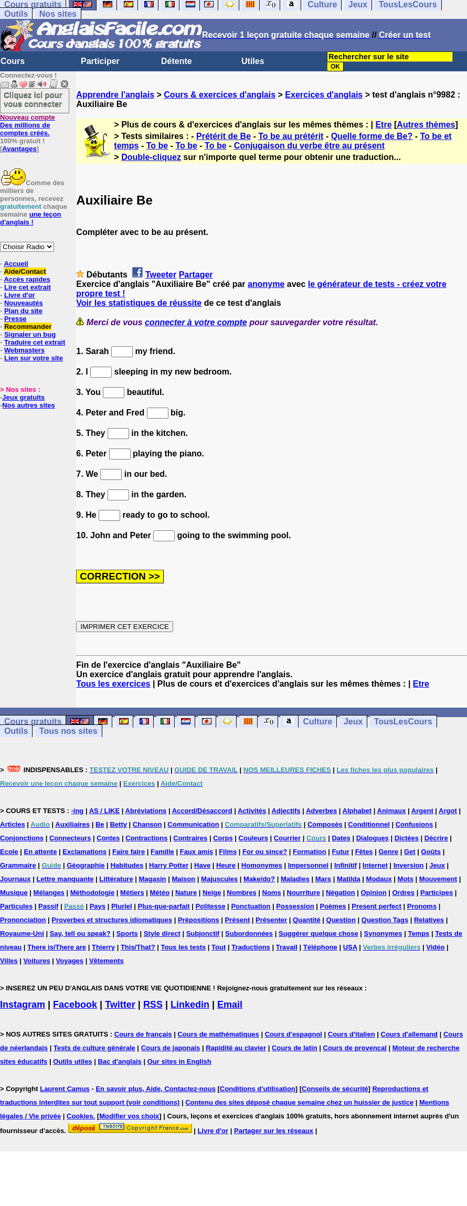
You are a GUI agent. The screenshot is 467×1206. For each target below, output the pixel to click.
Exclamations (84, 852)
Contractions (146, 838)
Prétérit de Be (223, 136)
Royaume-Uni (22, 933)
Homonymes (261, 865)
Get (410, 852)
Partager (196, 274)
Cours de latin (294, 1048)
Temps (418, 933)
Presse (15, 319)
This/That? (138, 947)
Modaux (379, 879)
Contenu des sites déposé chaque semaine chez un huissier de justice (299, 1102)
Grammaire (18, 865)
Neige (212, 893)
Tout (218, 947)
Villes (9, 961)
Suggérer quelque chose (318, 933)
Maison (183, 879)
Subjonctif (203, 933)
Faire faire (128, 852)
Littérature (116, 879)
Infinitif (345, 865)
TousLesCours (403, 721)
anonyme (266, 284)
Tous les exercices (113, 683)
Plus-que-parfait (164, 906)
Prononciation (23, 920)
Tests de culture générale (94, 1048)
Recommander (27, 326)
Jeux (353, 721)
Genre (388, 852)
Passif (48, 906)
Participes (436, 893)
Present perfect (376, 906)
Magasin (152, 879)
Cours (13, 61)
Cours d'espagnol (293, 1034)
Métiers (132, 893)
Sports (127, 933)
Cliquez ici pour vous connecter (33, 99)
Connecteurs (70, 838)
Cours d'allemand (409, 1034)
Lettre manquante (64, 879)
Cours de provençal (355, 1048)
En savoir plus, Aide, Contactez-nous (155, 1089)
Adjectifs (286, 811)
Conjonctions (22, 838)
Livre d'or (19, 295)
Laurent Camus (65, 1089)
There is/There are (56, 947)
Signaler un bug (30, 334)
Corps (223, 838)
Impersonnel (308, 865)
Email (229, 1004)
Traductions (250, 947)
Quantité (307, 920)
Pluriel (121, 906)
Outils (16, 13)
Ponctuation (250, 906)
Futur (340, 852)
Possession (295, 906)
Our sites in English (179, 1061)
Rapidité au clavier (236, 1048)
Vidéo (435, 947)
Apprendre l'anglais (115, 94)
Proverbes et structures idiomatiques (111, 920)
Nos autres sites (28, 405)
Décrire (436, 838)
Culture (317, 721)
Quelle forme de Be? (372, 136)
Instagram (22, 1004)
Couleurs (253, 838)
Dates (341, 838)
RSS (153, 1004)
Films (228, 852)
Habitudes (126, 865)
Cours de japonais (170, 1048)
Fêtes (364, 852)
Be (99, 824)
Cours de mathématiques (218, 1034)
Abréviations (146, 811)
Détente (176, 61)
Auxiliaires (72, 824)
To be (157, 145)
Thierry (103, 947)
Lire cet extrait (27, 287)
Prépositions (198, 920)
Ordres (403, 893)
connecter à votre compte (196, 322)
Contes (108, 838)
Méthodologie (92, 893)
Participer (100, 61)
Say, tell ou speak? (80, 933)
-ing (77, 811)
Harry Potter (168, 865)
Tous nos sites (68, 731)
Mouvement (438, 879)
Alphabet (357, 811)
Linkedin (190, 1004)
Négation (340, 893)
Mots (405, 879)
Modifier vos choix (129, 1116)
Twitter (120, 1004)
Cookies (80, 1116)
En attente (40, 852)
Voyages (70, 961)
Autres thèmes (426, 124)
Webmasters (24, 350)
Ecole (9, 852)
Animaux (391, 811)
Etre (383, 124)
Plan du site (23, 311)
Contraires (190, 838)
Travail (287, 947)
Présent (237, 920)
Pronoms (422, 906)
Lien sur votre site (33, 358)
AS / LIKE (104, 811)
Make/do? (259, 879)
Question (341, 920)
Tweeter (160, 274)
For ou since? (264, 852)
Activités (252, 811)
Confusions (414, 824)
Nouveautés (23, 303)
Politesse (210, 906)
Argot (448, 811)
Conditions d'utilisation (257, 1089)
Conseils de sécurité (335, 1089)
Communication (193, 824)
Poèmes (333, 906)
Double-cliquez (151, 157)
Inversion (409, 865)
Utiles (252, 61)
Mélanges (49, 893)
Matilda (348, 879)
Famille (162, 852)
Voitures (37, 961)
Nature (186, 893)
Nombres (241, 893)
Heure (226, 865)
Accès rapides (27, 279)
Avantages (19, 149)
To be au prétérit (290, 136)
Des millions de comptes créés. (27, 125)
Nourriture (304, 893)
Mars (323, 879)
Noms (271, 893)
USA (350, 947)
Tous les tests (183, 947)
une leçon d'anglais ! (30, 218)
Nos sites (58, 13)
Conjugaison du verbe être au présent (309, 145)
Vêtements (106, 961)
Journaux (15, 879)
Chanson (147, 824)
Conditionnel (368, 824)
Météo (160, 893)
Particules (16, 906)
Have (202, 865)
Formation (309, 852)
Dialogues (372, 838)
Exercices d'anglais (324, 94)
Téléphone (320, 947)
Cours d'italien (351, 1034)
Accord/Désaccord (202, 811)
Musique (14, 893)
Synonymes (383, 933)
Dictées (407, 838)
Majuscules (219, 879)
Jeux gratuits (23, 397)
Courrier (287, 838)
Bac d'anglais (119, 1061)
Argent (422, 811)
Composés (324, 824)
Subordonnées (249, 933)
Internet (375, 865)
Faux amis (197, 852)
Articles (12, 824)
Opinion (373, 893)
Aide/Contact (25, 271)
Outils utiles (72, 1061)
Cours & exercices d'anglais (219, 94)
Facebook (75, 1004)
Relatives (429, 920)
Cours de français (143, 1034)
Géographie (85, 865)
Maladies (295, 879)
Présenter (271, 920)
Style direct (162, 933)
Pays (97, 906)
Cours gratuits (32, 721)
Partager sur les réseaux (273, 1131)
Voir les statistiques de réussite (138, 302)
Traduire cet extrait (34, 342)
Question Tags (385, 920)
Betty (118, 824)
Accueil (16, 264)
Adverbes (321, 811)
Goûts (431, 852)
